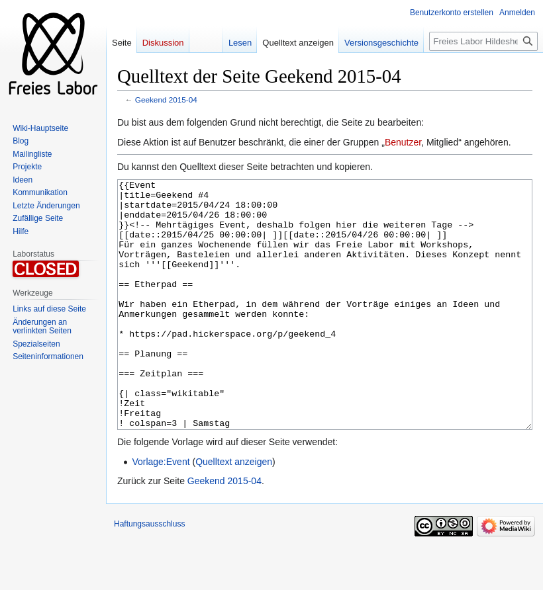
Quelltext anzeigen (233, 511)
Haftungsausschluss (149, 573)
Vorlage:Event (160, 511)
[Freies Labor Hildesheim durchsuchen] (483, 41)
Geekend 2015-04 (166, 99)
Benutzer (403, 142)
